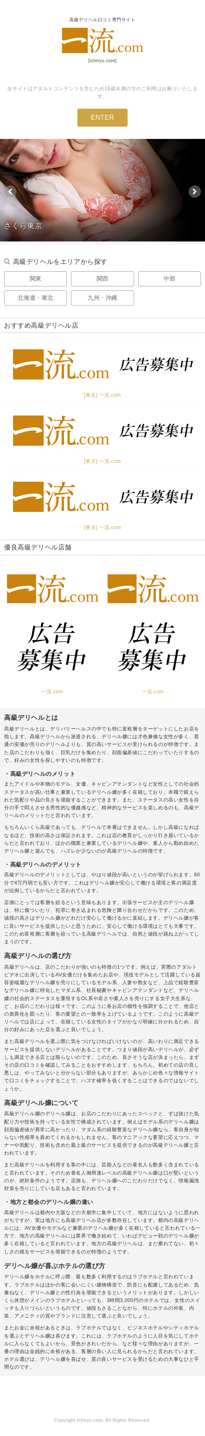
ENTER (102, 117)
